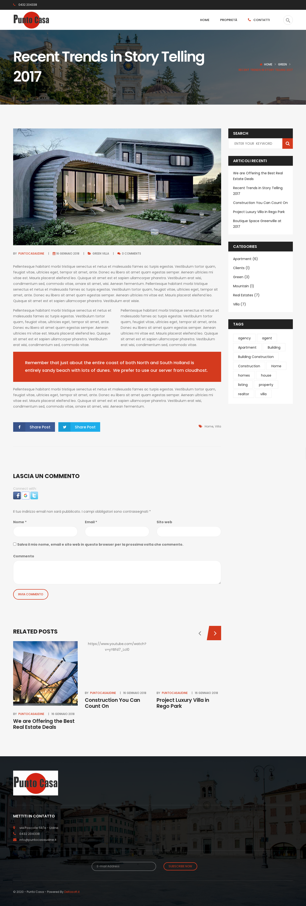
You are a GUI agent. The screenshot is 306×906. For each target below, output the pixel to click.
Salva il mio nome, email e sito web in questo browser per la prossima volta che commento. (100, 544)
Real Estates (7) (246, 295)
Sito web (164, 522)
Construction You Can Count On (112, 703)
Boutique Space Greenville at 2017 (257, 224)
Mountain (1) (243, 286)
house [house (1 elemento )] (266, 375)
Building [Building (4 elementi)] (274, 347)
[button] (17, 495)
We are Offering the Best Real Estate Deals (44, 724)
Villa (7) (239, 304)
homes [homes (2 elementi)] (244, 375)
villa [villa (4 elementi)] (263, 394)
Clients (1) (241, 268)
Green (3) (241, 277)
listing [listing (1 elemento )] (243, 384)
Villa (105, 253)
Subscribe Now (180, 866)
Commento (23, 556)
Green (282, 64)
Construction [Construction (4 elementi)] (249, 366)
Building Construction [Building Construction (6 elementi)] (256, 356)
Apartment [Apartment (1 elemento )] (247, 347)
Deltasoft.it (72, 892)
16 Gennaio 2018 (67, 253)
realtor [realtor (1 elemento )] (243, 394)
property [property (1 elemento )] (266, 384)
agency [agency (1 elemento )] (244, 338)
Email (91, 522)
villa (218, 426)
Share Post (31, 427)
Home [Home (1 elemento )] (276, 366)
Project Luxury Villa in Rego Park (183, 703)
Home (268, 64)
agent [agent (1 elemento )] (267, 338)
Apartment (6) (245, 258)
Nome (20, 522)
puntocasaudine (31, 253)
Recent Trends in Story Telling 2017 (258, 191)
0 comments (129, 253)
